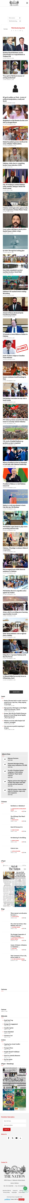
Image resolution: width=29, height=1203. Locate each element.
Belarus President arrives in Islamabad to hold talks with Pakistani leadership (15, 463)
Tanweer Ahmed (16, 927)
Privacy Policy (6, 1192)
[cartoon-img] (14, 1000)
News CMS (14, 1199)
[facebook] (9, 760)
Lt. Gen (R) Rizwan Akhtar (18, 959)
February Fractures (13, 758)
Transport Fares (8, 1048)
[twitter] (10, 760)
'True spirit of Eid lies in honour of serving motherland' (13, 77)
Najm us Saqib (15, 830)
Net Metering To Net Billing (18, 837)
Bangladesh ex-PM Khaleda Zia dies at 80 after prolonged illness (15, 121)
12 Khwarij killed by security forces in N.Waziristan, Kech (14, 677)
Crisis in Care (14, 848)
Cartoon (3, 1009)
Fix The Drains (8, 1059)
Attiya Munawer (16, 851)
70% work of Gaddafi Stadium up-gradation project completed (13, 442)
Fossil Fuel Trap (8, 1020)
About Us (21, 1190)
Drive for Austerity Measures (12, 1055)
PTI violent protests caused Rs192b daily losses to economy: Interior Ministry (15, 421)
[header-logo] (14, 3)
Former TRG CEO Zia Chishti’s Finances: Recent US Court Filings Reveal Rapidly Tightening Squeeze (15, 715)
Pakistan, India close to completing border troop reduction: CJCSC (14, 164)
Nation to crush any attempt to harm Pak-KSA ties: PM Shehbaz (14, 506)
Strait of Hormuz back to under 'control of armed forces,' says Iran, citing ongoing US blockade (15, 702)
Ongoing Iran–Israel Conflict (12, 1044)
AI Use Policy (22, 1192)
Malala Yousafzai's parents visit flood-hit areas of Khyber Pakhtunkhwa (15, 143)
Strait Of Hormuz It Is (17, 827)
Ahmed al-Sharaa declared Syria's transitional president (13, 314)
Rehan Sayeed (15, 840)
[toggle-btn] (27, 3)
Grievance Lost (8, 1035)
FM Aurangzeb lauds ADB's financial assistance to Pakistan (14, 570)
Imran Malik (15, 819)
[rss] (20, 1138)
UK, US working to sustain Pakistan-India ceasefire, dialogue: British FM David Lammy (14, 186)
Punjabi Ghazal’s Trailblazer (11, 1052)
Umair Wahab (15, 916)
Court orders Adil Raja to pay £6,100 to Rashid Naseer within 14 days (14, 230)
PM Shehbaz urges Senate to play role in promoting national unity (15, 527)
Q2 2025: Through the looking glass (13, 251)
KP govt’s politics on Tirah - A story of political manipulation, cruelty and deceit (14, 99)
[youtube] (16, 1138)
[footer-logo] (14, 1171)
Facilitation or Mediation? (18, 806)
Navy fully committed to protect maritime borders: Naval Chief (13, 271)
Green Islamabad (9, 1032)
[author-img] (6, 808)
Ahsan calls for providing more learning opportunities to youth (15, 613)
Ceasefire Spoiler (8, 1028)
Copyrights (14, 1192)
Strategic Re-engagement (11, 1024)
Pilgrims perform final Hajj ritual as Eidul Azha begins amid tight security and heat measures (17, 782)
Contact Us (15, 1190)
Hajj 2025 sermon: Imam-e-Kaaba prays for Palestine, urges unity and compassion (17, 791)
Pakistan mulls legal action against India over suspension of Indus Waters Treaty (15, 209)
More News (16, 692)
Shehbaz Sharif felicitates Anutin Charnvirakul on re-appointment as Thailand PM (14, 54)
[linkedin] (11, 760)
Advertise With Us (7, 1190)
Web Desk (14, 948)
